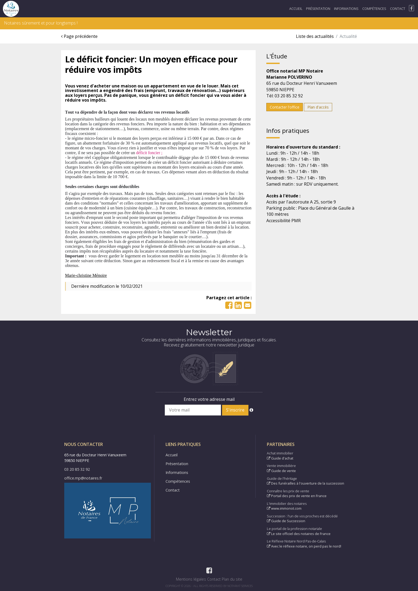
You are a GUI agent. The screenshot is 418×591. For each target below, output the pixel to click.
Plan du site (232, 579)
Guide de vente (281, 470)
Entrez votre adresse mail (209, 399)
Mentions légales (191, 579)
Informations (346, 8)
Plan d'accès (318, 107)
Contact (397, 8)
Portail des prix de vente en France (297, 495)
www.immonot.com (284, 508)
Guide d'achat (280, 458)
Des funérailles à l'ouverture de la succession (305, 483)
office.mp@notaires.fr (83, 478)
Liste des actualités (315, 36)
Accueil (295, 8)
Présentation (318, 8)
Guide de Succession (286, 520)
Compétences (374, 8)
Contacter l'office (284, 107)
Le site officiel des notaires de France (299, 533)
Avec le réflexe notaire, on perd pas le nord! (304, 546)
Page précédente (79, 36)
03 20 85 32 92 (77, 469)
